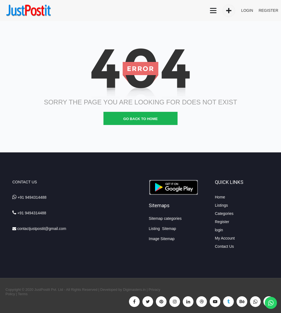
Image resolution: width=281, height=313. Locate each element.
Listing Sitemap (163, 228)
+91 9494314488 (32, 197)
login (219, 230)
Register (222, 222)
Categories (224, 213)
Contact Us (224, 246)
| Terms (21, 294)
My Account (225, 238)
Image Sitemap (162, 239)
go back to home (140, 119)
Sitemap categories (165, 218)
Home (220, 197)
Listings (221, 205)
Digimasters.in (134, 290)
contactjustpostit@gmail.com (41, 228)
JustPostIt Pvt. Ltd (48, 290)
